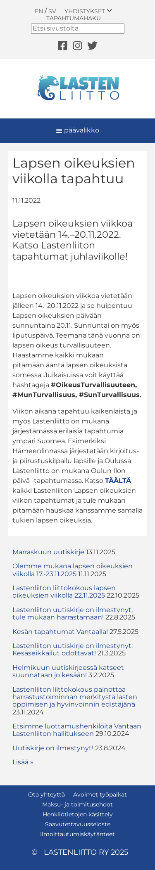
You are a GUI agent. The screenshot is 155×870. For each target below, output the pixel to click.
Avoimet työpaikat (100, 794)
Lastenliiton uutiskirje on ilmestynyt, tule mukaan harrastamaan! (72, 613)
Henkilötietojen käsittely (78, 814)
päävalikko (77, 130)
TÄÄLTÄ (118, 481)
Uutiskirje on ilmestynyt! (52, 748)
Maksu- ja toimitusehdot (77, 804)
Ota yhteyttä (46, 794)
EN (39, 11)
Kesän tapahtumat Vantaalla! (60, 632)
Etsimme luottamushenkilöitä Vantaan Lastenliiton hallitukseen (76, 730)
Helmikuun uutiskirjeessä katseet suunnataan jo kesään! (68, 671)
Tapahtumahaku (73, 18)
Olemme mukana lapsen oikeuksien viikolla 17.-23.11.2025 (72, 569)
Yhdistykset (88, 10)
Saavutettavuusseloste (77, 824)
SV (52, 11)
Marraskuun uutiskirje (48, 552)
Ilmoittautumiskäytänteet (77, 834)
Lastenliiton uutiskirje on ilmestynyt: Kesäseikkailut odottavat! (72, 649)
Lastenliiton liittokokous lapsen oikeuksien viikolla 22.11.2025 (64, 591)
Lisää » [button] (22, 762)
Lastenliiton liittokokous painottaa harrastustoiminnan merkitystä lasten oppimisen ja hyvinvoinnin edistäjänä (74, 697)
